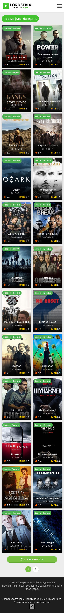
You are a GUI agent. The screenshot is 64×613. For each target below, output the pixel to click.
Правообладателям (13, 598)
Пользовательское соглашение (32, 602)
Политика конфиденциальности (43, 598)
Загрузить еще (32, 559)
